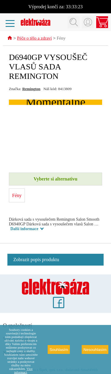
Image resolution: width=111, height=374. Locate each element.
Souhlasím (58, 349)
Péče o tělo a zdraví (34, 38)
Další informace (24, 229)
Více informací (23, 370)
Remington (31, 89)
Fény (61, 38)
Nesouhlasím (95, 349)
